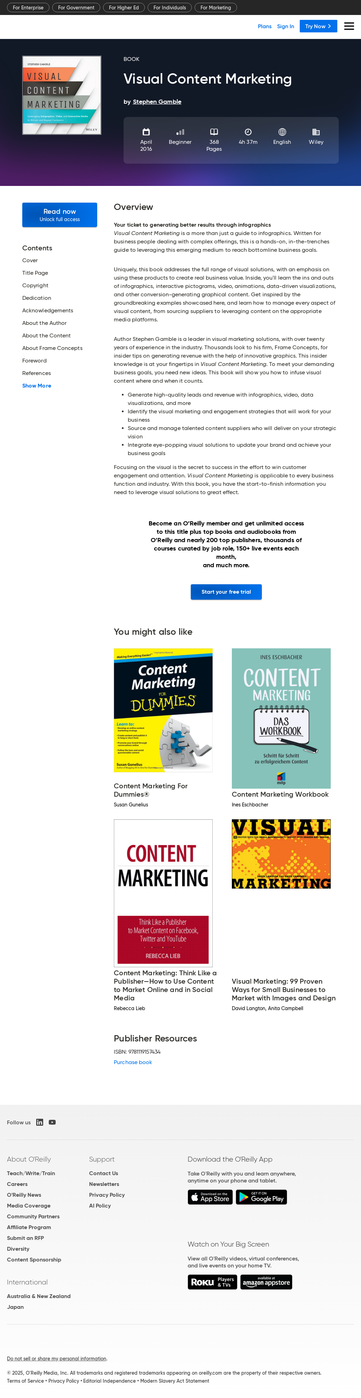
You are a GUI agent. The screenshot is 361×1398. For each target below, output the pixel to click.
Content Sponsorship (34, 1259)
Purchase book (133, 1062)
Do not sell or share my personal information (56, 1359)
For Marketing (216, 8)
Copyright (35, 285)
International (27, 1282)
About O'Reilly (29, 1159)
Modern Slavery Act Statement (174, 1381)
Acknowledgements (47, 310)
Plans (265, 26)
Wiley (316, 142)
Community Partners (33, 1216)
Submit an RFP (25, 1238)
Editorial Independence (109, 1381)
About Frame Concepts (52, 348)
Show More (36, 386)
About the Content (46, 335)
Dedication (36, 298)
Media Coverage (28, 1205)
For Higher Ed (124, 8)
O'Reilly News (24, 1194)
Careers (17, 1184)
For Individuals (170, 8)
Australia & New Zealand (39, 1296)
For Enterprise (28, 8)
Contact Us (103, 1173)
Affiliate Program (29, 1227)
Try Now (318, 26)
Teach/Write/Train (31, 1173)
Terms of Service (25, 1381)
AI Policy (100, 1205)
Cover (30, 260)
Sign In (285, 26)
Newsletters (104, 1184)
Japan (15, 1307)
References (36, 373)
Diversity (18, 1248)
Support (102, 1159)
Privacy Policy (107, 1194)
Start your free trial (226, 591)
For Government (76, 8)
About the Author (44, 323)
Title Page (35, 273)
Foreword (34, 361)
